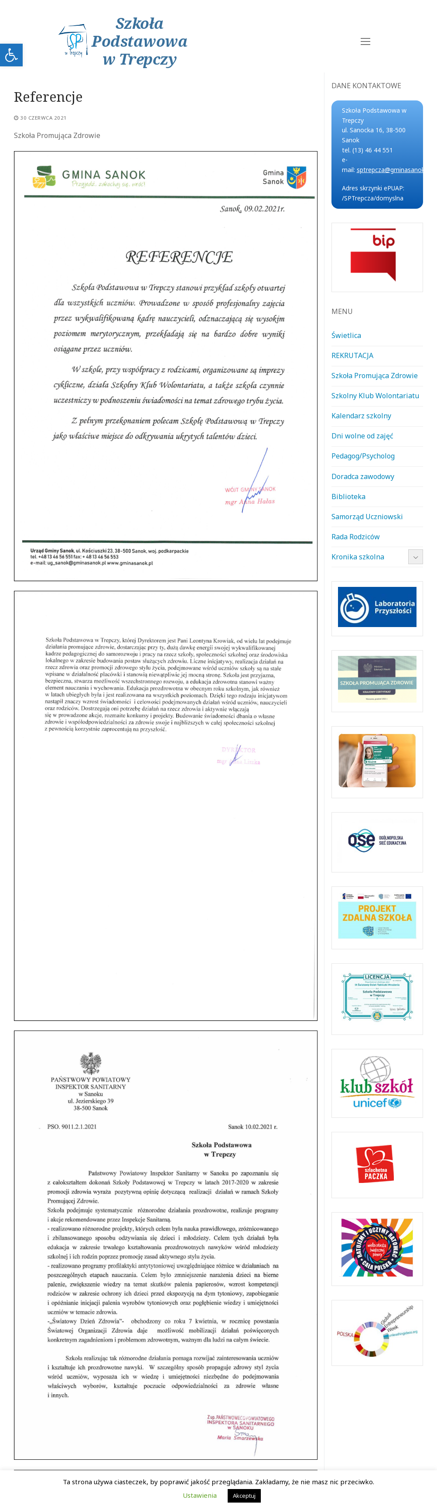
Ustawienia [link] (200, 1495)
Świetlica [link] (346, 335)
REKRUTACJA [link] (352, 355)
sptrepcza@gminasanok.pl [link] (394, 169)
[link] (11, 55)
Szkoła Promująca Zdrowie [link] (374, 375)
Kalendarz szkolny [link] (361, 416)
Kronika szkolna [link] (357, 557)
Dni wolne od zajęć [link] (362, 436)
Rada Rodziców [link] (355, 536)
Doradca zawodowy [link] (362, 476)
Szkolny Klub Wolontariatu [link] (375, 395)
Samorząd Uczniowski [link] (367, 516)
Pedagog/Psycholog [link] (363, 456)
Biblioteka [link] (348, 496)
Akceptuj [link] (244, 1496)
